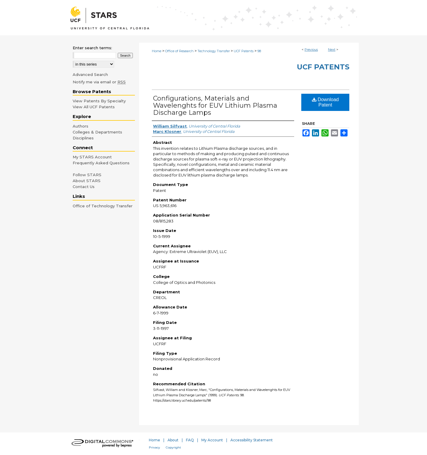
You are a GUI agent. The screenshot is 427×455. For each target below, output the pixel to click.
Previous (311, 49)
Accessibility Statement (251, 440)
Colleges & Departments (97, 132)
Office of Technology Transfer (103, 205)
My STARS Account (92, 157)
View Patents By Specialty (99, 100)
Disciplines (83, 138)
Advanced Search (90, 74)
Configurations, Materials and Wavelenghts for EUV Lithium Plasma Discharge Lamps (215, 105)
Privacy (154, 447)
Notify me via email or (99, 81)
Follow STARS (87, 174)
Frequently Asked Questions (101, 162)
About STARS (87, 180)
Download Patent (325, 102)
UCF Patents (244, 51)
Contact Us (84, 186)
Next (331, 49)
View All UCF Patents (94, 106)
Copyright (173, 447)
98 (259, 51)
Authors (80, 126)
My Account (212, 440)
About (173, 440)
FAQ (190, 440)
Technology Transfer (213, 51)
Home (156, 51)
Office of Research (179, 51)
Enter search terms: (92, 47)
